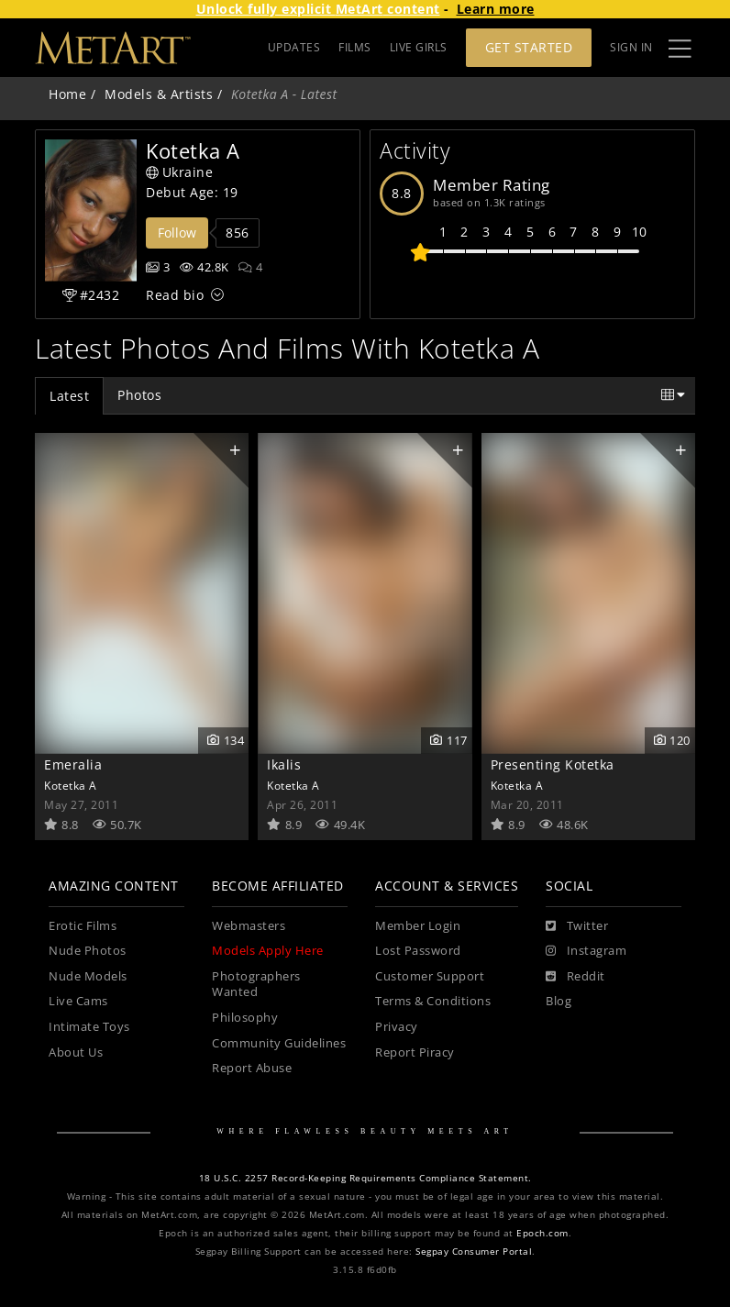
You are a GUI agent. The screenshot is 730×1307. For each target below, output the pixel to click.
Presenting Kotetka (552, 764)
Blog (558, 1001)
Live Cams (78, 1001)
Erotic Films (82, 926)
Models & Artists (159, 94)
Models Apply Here (268, 950)
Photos (139, 395)
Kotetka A (70, 785)
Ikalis (284, 764)
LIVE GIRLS (419, 47)
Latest (69, 395)
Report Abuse (252, 1068)
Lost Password (418, 950)
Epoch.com (542, 1233)
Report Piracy (415, 1052)
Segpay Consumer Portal (473, 1251)
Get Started (529, 47)
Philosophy (245, 1017)
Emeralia (73, 764)
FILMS (354, 47)
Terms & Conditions (433, 1001)
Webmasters (248, 926)
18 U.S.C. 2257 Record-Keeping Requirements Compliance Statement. (365, 1178)
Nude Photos (88, 950)
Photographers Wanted (256, 985)
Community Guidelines (279, 1043)
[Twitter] (577, 926)
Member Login (417, 926)
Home (67, 94)
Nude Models (88, 976)
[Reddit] (575, 977)
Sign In (631, 47)
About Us (76, 1052)
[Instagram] (586, 951)
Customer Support (429, 976)
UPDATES (294, 47)
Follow (177, 232)
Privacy (396, 1027)
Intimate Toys (89, 1027)
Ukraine (179, 172)
